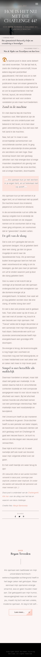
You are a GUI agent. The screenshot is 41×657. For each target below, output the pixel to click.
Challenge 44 (31, 27)
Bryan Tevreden (15, 27)
